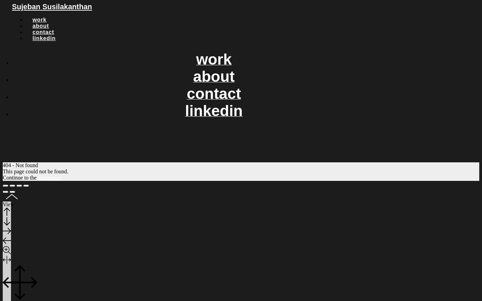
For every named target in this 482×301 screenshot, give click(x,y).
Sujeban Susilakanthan (52, 7)
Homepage (50, 178)
